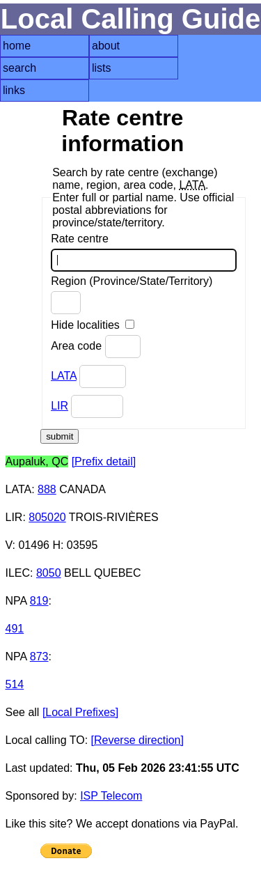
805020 (47, 517)
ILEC (18, 573)
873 (39, 656)
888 (47, 489)
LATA (64, 376)
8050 (48, 573)
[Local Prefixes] (80, 712)
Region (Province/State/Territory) (131, 294)
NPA (16, 601)
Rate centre (144, 252)
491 (15, 629)
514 (15, 684)
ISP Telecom (111, 796)
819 (39, 601)
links (14, 90)
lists (101, 68)
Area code (95, 346)
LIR (59, 406)
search (19, 68)
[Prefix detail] (104, 461)
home (17, 46)
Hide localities (92, 325)
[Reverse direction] (137, 740)
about (106, 46)
